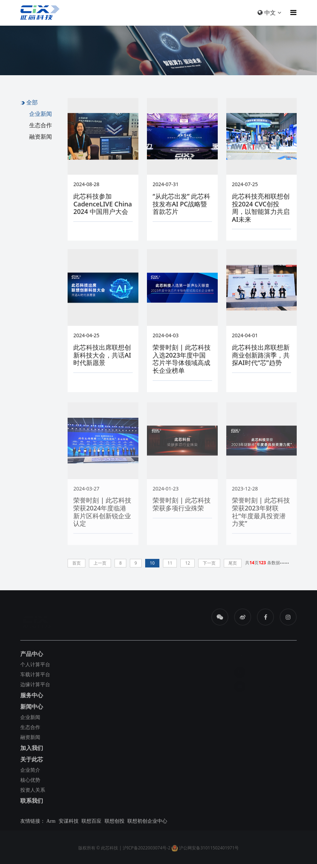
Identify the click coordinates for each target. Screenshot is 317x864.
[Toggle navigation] (291, 13)
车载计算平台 (35, 676)
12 (187, 563)
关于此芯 (31, 761)
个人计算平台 (35, 666)
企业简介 (30, 771)
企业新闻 (40, 114)
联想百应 (91, 823)
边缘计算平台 (35, 686)
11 (170, 563)
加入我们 (31, 750)
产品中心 (31, 656)
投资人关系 (32, 791)
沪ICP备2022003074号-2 (146, 850)
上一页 (100, 563)
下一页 (209, 563)
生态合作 (40, 125)
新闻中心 (31, 709)
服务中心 (31, 697)
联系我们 (31, 803)
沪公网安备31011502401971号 (205, 850)
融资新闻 (40, 136)
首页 (76, 563)
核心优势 (30, 781)
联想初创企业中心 (147, 823)
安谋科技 (69, 823)
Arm (51, 823)
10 (152, 563)
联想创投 (115, 823)
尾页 (232, 563)
